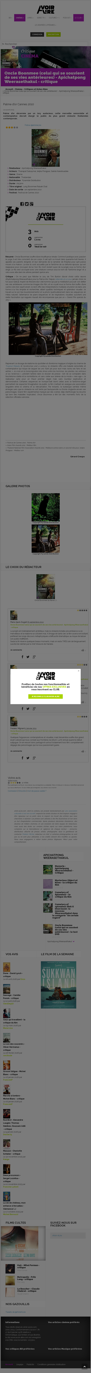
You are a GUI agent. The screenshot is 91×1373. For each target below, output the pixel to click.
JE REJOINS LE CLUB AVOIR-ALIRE (45, 696)
